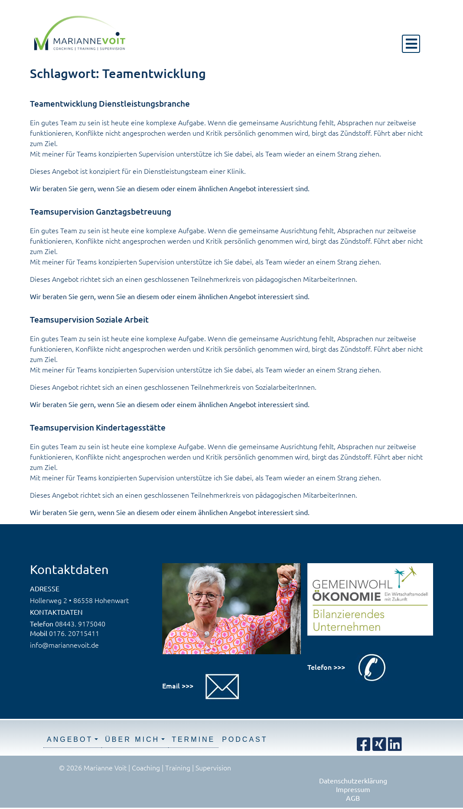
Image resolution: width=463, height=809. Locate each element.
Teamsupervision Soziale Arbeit (89, 319)
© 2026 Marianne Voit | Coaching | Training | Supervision (145, 767)
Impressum (353, 789)
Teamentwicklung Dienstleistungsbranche (110, 103)
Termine (193, 739)
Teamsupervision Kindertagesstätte (98, 427)
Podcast (244, 739)
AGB (353, 797)
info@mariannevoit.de (64, 644)
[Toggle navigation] (411, 44)
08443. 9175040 (80, 623)
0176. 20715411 (74, 633)
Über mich (132, 739)
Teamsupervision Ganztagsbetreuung (100, 211)
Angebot (70, 739)
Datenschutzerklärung (353, 780)
